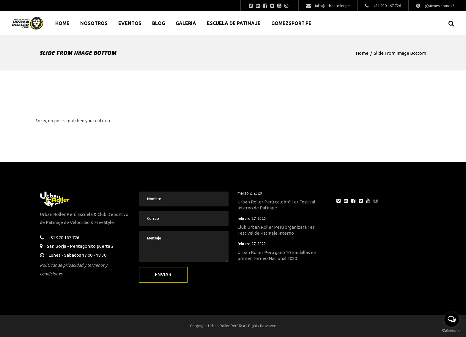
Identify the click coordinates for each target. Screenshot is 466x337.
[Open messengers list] (451, 319)
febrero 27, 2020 (251, 218)
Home (362, 53)
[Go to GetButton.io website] (451, 331)
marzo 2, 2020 (249, 193)
